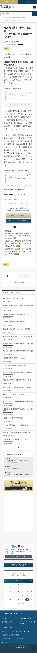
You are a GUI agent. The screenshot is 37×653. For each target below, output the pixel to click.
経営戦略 (12, 17)
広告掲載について (7, 627)
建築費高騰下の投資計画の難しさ (13, 21)
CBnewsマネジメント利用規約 (27, 622)
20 (10, 599)
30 (14, 587)
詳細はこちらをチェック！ (18, 556)
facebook (24, 276)
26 (6, 603)
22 (18, 599)
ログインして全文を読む (18, 220)
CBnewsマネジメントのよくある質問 (13, 638)
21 (14, 599)
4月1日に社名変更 (12, 468)
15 (18, 595)
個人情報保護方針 (26, 618)
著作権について (7, 622)
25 (31, 599)
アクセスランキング (18, 565)
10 (27, 591)
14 (14, 595)
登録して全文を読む (18, 215)
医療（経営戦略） (22, 17)
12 (6, 595)
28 (6, 587)
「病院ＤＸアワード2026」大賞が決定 (18, 473)
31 (27, 603)
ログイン (28, 2)
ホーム (6, 17)
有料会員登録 (10, 2)
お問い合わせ (6, 642)
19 (6, 599)
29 (10, 587)
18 (31, 595)
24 (27, 599)
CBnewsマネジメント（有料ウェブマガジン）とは (17, 631)
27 (10, 603)
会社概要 (5, 618)
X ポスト (20, 44)
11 (31, 591)
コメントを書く (18, 282)
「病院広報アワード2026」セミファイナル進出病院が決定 (18, 461)
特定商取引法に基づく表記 (10, 635)
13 (10, 595)
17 (27, 595)
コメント (11, 276)
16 (22, 595)
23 (22, 599)
